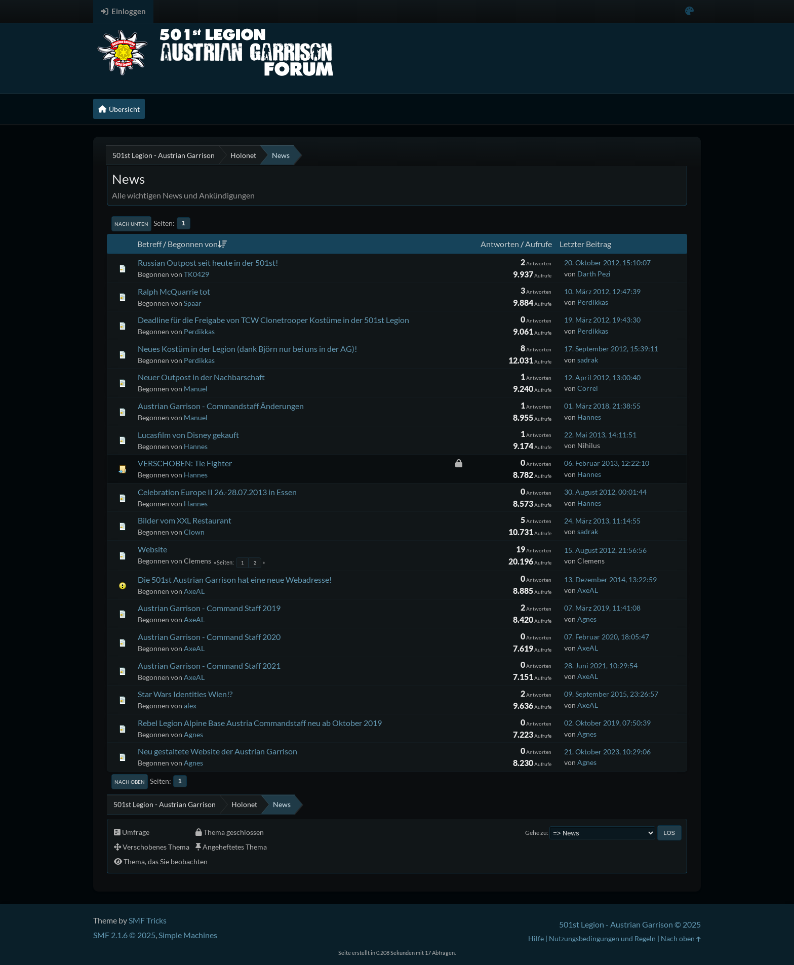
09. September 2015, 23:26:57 (611, 694)
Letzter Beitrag (585, 244)
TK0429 (196, 274)
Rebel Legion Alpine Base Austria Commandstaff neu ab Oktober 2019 (260, 723)
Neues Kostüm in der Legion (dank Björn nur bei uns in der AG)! (247, 348)
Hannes (589, 417)
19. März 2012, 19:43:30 (602, 319)
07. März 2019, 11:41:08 (602, 608)
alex (190, 705)
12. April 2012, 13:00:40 (602, 377)
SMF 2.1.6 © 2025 (124, 935)
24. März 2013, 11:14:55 (602, 520)
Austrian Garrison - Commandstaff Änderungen (221, 406)
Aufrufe (538, 244)
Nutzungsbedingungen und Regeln (602, 938)
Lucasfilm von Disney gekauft (188, 434)
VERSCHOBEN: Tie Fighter (185, 463)
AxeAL (194, 591)
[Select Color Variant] (689, 11)
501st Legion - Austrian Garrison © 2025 (630, 924)
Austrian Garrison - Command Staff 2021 (209, 665)
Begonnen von (197, 244)
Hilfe (536, 938)
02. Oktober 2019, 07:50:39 (607, 722)
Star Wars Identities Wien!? (185, 694)
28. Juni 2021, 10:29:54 (601, 665)
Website (152, 549)
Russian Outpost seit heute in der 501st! (208, 262)
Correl (587, 388)
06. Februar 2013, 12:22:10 (606, 463)
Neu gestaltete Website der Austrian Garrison (217, 751)
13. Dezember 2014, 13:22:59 (610, 579)
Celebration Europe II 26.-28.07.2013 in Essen (217, 492)
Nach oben (129, 782)
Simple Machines (187, 935)
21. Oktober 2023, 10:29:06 (607, 751)
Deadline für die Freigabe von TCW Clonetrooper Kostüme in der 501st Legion (273, 320)
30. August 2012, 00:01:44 (605, 492)
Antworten (500, 244)
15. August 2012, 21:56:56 (605, 550)
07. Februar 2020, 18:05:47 (606, 636)
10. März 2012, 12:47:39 (602, 291)
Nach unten (131, 224)
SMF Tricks (148, 920)
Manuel (196, 388)
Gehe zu (536, 832)
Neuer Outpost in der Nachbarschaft (201, 377)
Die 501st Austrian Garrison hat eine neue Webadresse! (235, 579)
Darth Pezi (594, 273)
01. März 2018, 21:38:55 (602, 405)
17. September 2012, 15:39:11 (611, 348)
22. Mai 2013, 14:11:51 (600, 434)
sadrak (587, 359)
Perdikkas (592, 302)
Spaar (193, 303)
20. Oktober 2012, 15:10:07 (607, 262)
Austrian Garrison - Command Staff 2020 (209, 636)
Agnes (587, 619)
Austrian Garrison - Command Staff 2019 (209, 608)
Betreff (149, 244)
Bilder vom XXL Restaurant (184, 520)
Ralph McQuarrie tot (174, 291)
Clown (194, 532)
